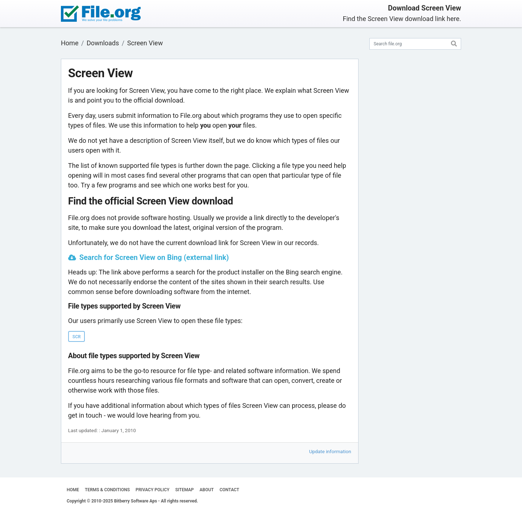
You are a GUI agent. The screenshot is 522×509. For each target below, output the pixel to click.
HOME (73, 489)
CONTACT (229, 489)
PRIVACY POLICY (152, 489)
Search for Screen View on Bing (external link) (154, 257)
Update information (330, 451)
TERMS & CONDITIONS (107, 489)
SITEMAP (184, 489)
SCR (76, 336)
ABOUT (207, 489)
